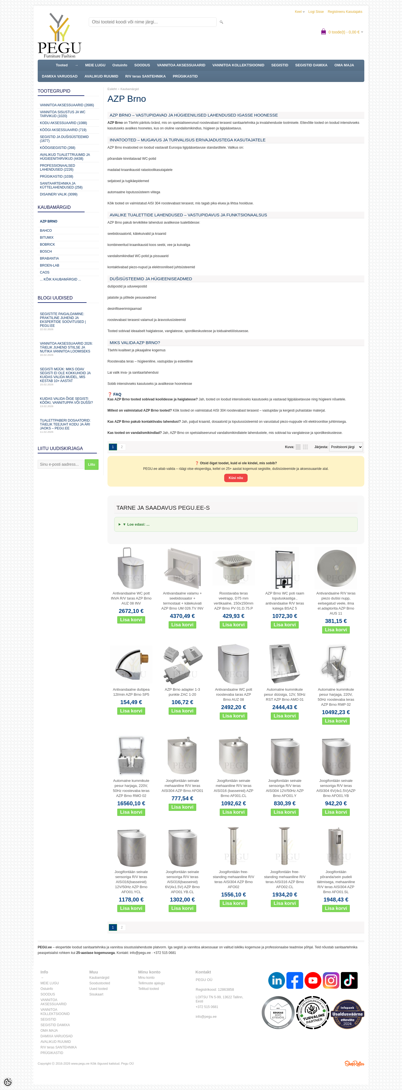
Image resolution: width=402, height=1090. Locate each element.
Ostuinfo (120, 65)
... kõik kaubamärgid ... (60, 279)
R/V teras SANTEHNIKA (145, 76)
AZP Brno (48, 221)
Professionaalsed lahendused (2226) (57, 167)
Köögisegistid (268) (57, 148)
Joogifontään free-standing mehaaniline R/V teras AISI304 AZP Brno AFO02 (233, 879)
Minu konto (146, 978)
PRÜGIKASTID (185, 76)
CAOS (44, 272)
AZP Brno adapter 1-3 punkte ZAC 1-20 (182, 692)
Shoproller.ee (354, 1063)
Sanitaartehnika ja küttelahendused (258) (61, 185)
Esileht (112, 89)
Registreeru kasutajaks (345, 12)
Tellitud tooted (148, 989)
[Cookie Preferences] (8, 1082)
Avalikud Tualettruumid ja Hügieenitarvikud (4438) (65, 157)
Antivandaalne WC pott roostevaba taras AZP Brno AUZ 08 (233, 694)
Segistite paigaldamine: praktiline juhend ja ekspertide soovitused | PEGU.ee (68, 321)
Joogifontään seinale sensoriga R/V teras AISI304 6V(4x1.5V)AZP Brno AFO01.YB (335, 788)
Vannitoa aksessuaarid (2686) (67, 105)
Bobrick (47, 244)
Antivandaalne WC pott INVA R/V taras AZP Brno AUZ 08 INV (131, 598)
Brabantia (49, 258)
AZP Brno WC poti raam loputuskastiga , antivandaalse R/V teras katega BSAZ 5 (284, 600)
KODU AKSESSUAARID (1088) (63, 123)
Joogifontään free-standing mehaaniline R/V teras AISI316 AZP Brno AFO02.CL (284, 879)
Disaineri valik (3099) (59, 194)
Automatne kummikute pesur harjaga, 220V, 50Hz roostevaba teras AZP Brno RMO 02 (131, 788)
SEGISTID (279, 65)
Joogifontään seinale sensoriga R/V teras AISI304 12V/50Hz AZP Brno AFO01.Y (284, 788)
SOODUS (142, 65)
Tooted (62, 65)
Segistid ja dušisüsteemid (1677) (64, 139)
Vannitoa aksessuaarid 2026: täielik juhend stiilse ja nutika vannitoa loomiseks (68, 349)
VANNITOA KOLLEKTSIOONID (238, 65)
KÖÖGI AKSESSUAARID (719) (63, 130)
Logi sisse (316, 12)
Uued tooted (98, 989)
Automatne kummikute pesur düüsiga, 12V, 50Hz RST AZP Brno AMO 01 (284, 694)
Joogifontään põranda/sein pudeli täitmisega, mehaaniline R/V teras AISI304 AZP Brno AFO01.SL (336, 882)
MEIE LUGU (95, 65)
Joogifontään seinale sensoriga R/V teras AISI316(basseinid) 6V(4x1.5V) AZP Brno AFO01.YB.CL (182, 882)
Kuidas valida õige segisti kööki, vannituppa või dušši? (68, 402)
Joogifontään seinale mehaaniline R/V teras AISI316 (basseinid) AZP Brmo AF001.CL (233, 788)
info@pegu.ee (140, 953)
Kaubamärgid (129, 89)
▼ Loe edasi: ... (136, 524)
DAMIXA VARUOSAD (60, 76)
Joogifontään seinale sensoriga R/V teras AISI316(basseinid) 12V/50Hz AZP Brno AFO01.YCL (131, 882)
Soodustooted (99, 983)
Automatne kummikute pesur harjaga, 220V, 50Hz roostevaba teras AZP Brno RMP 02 (336, 697)
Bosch (46, 251)
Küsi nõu (236, 478)
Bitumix (47, 238)
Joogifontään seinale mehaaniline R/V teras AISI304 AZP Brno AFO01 (182, 786)
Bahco (46, 231)
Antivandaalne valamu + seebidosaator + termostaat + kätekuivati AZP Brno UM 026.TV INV (182, 600)
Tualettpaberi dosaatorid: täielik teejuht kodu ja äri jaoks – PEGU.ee (68, 426)
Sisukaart (96, 994)
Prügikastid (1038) (56, 176)
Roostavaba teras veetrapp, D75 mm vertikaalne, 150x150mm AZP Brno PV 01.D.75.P (233, 600)
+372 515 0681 (165, 953)
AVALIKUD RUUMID (101, 76)
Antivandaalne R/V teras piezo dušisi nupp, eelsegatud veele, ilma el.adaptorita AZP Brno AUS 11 (335, 603)
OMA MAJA (344, 65)
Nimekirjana (298, 446)
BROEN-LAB (49, 265)
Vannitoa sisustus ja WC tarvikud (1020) (62, 114)
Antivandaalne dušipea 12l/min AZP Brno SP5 (131, 692)
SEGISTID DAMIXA (311, 65)
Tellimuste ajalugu (151, 983)
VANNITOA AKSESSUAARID (181, 65)
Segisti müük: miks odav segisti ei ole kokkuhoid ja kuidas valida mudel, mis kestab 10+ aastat (68, 376)
